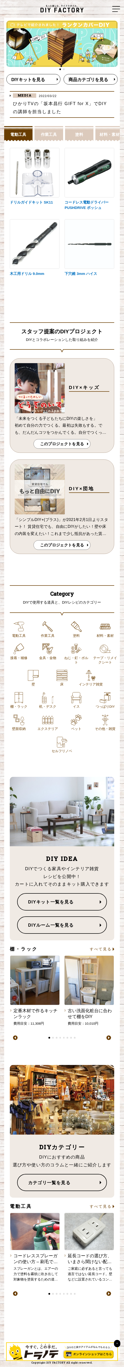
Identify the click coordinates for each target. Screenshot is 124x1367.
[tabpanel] (62, 44)
